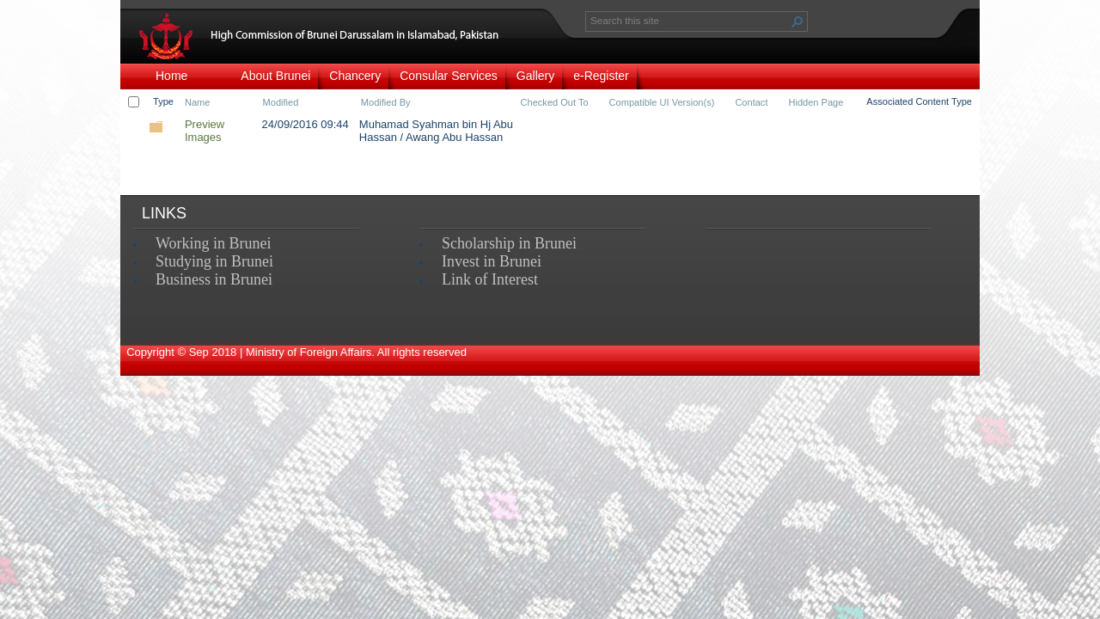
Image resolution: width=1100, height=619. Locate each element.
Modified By (386, 102)
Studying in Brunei (214, 261)
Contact (751, 102)
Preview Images (204, 131)
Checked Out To (555, 102)
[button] (797, 21)
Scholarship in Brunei (509, 243)
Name (197, 102)
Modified (281, 102)
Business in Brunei (214, 279)
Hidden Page (815, 102)
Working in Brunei (214, 243)
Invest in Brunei (491, 261)
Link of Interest (490, 279)
